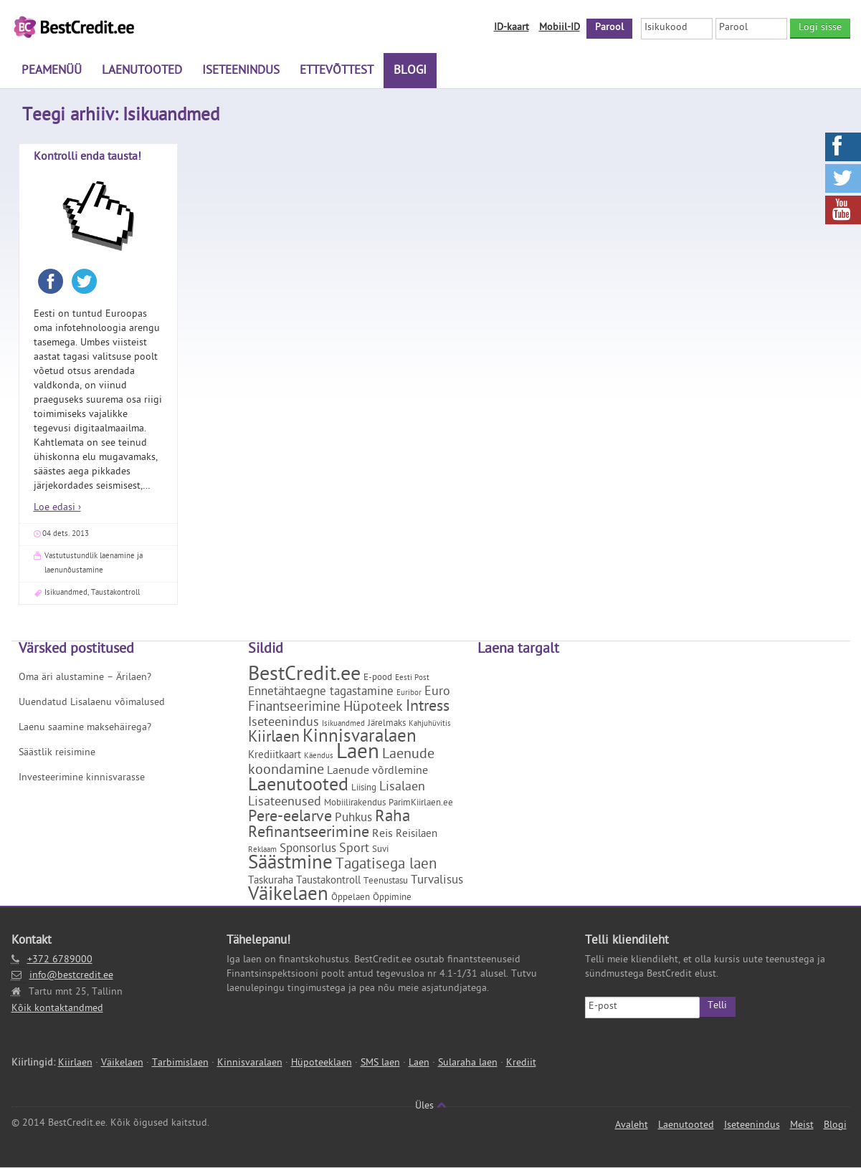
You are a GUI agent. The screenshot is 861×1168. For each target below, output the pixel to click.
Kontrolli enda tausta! (87, 157)
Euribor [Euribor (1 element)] (409, 693)
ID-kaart (511, 28)
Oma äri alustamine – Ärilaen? (85, 678)
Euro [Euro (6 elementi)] (437, 692)
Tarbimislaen (180, 1064)
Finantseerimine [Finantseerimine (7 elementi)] (294, 708)
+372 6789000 (59, 960)
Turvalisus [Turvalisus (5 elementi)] (437, 881)
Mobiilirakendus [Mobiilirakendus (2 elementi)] (355, 803)
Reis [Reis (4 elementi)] (382, 834)
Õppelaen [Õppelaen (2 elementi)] (350, 898)
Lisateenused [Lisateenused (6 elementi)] (284, 802)
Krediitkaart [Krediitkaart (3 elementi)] (274, 756)
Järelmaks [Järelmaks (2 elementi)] (387, 724)
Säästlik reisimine (57, 753)
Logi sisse (820, 28)
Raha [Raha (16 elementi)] (392, 818)
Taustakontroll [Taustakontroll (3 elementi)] (328, 882)
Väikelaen (122, 1064)
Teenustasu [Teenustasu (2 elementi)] (385, 881)
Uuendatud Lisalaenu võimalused (92, 703)
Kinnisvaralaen (249, 1064)
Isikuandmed (65, 593)
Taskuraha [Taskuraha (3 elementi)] (270, 882)
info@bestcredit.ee (71, 976)
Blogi (410, 71)
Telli (717, 1006)
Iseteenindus (241, 71)
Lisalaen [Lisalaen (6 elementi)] (402, 787)
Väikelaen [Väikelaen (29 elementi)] (288, 896)
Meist (802, 1126)
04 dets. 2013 (65, 534)
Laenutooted (142, 71)
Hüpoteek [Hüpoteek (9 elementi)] (373, 708)
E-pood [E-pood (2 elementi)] (377, 678)
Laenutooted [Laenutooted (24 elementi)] (298, 787)
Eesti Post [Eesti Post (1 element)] (412, 678)
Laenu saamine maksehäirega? (85, 728)
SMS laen (380, 1064)
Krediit (521, 1064)
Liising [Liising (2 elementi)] (363, 788)
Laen (419, 1064)
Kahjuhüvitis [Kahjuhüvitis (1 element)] (430, 724)
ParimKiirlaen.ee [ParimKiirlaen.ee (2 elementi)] (421, 803)
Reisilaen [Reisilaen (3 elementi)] (416, 835)
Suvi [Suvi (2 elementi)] (380, 850)
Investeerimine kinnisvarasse (82, 778)
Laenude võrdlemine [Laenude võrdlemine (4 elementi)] (377, 771)
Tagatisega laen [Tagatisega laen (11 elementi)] (386, 865)
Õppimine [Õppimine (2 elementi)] (392, 898)
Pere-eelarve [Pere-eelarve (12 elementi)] (290, 818)
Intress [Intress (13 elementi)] (427, 708)
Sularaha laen (468, 1064)
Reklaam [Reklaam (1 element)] (262, 850)
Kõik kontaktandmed (57, 1009)
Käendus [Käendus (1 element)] (318, 756)
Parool (609, 28)
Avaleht (631, 1126)
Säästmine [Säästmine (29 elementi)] (290, 864)
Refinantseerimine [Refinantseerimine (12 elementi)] (308, 834)
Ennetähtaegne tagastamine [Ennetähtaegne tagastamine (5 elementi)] (321, 693)
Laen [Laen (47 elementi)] (357, 754)
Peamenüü (52, 71)
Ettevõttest (337, 71)
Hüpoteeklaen (321, 1064)
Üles (430, 1107)
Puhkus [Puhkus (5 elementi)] (353, 819)
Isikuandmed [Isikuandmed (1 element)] (343, 724)
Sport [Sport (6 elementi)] (354, 849)
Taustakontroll (115, 593)
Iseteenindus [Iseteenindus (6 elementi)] (283, 723)
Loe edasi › (57, 508)
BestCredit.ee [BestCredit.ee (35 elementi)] (304, 676)
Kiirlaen (75, 1064)
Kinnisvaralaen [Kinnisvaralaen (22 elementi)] (360, 738)
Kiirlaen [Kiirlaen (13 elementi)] (274, 738)
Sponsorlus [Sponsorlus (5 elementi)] (308, 850)
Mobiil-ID (559, 28)
